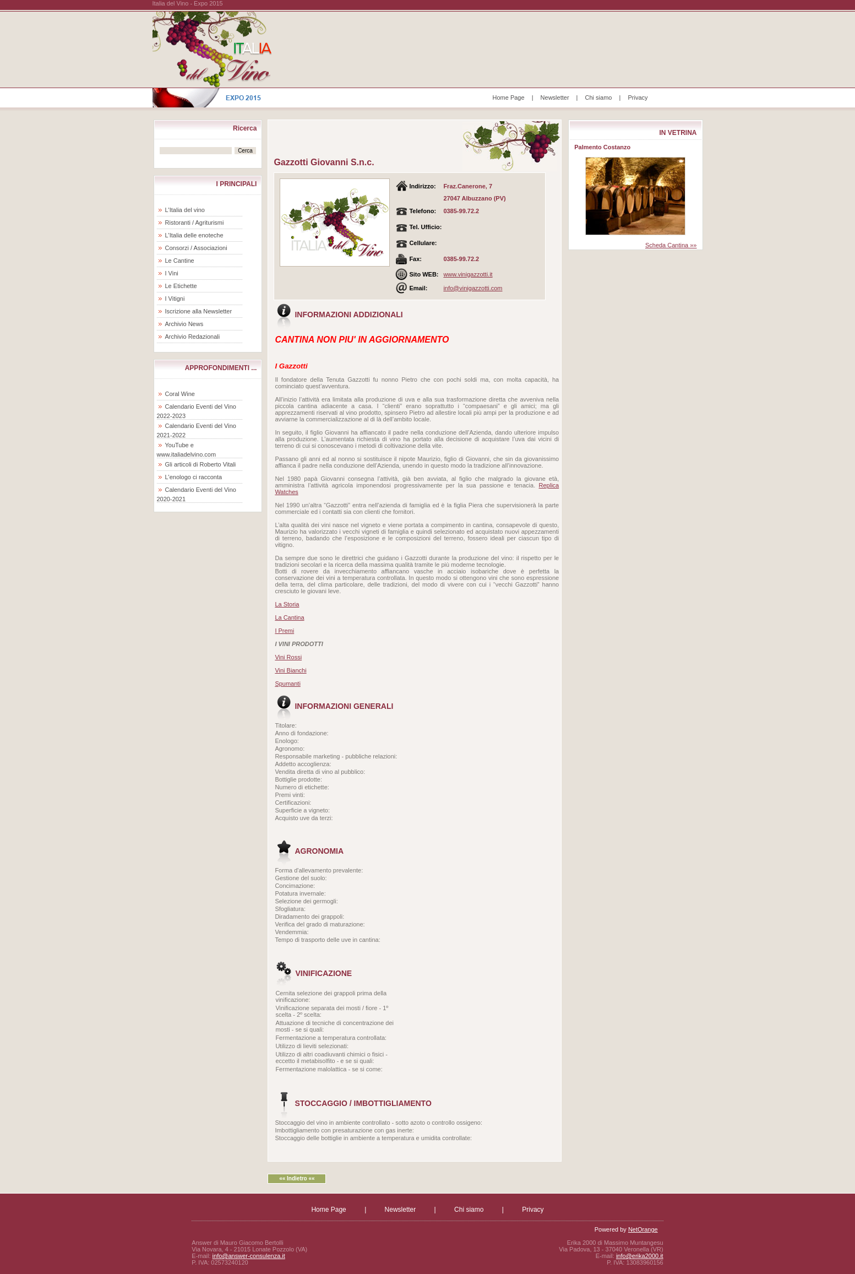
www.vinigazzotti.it (467, 274)
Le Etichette (181, 286)
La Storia (287, 604)
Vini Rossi (288, 657)
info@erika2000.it (639, 1256)
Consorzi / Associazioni (196, 248)
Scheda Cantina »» (671, 245)
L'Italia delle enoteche (194, 235)
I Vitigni (175, 298)
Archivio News (184, 324)
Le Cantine (179, 260)
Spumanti (287, 683)
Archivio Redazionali (192, 336)
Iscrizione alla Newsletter (198, 311)
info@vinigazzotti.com (472, 288)
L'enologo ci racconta (193, 477)
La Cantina (289, 617)
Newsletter (555, 97)
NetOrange (643, 1229)
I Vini (171, 273)
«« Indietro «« (296, 1178)
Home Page (509, 97)
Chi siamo (598, 97)
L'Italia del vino (185, 210)
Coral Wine (180, 394)
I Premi (284, 630)
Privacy (637, 97)
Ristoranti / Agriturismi (194, 222)
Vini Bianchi (290, 670)
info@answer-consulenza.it (249, 1256)
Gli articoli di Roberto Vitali (200, 464)
